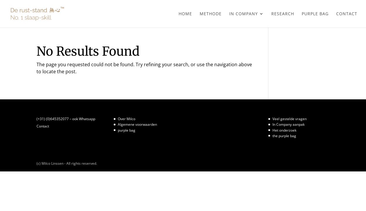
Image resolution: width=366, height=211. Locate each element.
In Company (243, 14)
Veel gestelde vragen (289, 118)
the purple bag (284, 135)
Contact (346, 14)
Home (185, 14)
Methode (211, 14)
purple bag (315, 14)
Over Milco (126, 118)
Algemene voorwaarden (137, 124)
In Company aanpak (288, 124)
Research (282, 14)
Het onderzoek (284, 130)
